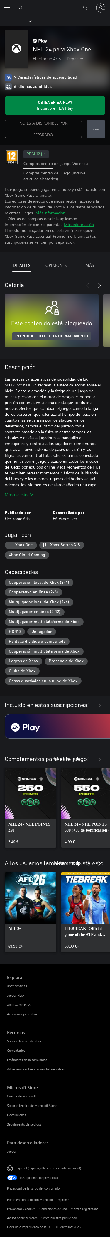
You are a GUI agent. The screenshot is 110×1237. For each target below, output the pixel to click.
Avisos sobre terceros (22, 1218)
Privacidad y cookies (21, 1209)
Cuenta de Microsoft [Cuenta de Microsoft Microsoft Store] (21, 1096)
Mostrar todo (67, 758)
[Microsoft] (55, 4)
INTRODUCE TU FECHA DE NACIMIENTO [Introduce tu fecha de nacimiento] (51, 336)
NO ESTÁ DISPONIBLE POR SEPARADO (43, 129)
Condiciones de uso (53, 1209)
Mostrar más (19, 494)
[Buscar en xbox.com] (21, 7)
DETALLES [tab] (21, 265)
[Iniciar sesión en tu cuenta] (101, 8)
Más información (50, 213)
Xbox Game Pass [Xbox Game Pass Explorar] (19, 1005)
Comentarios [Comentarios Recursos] (16, 1050)
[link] (30, 808)
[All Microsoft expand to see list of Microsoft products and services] (7, 8)
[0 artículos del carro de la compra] (86, 8)
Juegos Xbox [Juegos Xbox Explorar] (15, 995)
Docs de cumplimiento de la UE (29, 1227)
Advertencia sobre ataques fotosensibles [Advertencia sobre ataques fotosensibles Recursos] (36, 1069)
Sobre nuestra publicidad (59, 1218)
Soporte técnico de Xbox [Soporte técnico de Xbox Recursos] (24, 1041)
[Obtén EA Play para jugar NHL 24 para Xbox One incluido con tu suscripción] (55, 105)
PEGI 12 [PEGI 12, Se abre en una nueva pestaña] (36, 154)
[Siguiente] (99, 285)
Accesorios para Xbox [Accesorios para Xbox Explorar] (22, 1014)
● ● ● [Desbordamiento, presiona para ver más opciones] (96, 128)
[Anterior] (88, 285)
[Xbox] (15, 21)
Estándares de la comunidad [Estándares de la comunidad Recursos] (27, 1060)
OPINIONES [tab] (56, 265)
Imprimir (63, 1200)
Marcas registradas (84, 1209)
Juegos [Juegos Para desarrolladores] (12, 1151)
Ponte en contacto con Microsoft (30, 1200)
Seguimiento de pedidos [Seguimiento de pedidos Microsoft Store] (24, 1124)
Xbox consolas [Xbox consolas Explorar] (17, 986)
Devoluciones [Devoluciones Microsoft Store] (16, 1115)
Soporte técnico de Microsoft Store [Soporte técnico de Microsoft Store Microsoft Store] (32, 1105)
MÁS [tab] (89, 265)
